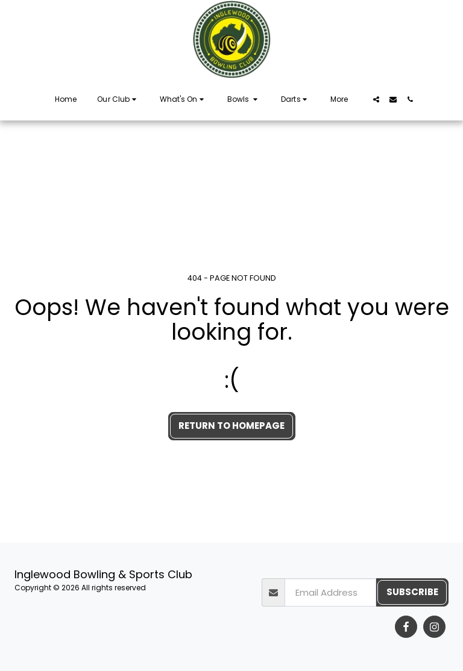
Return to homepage (231, 425)
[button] (117, 99)
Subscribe (412, 591)
